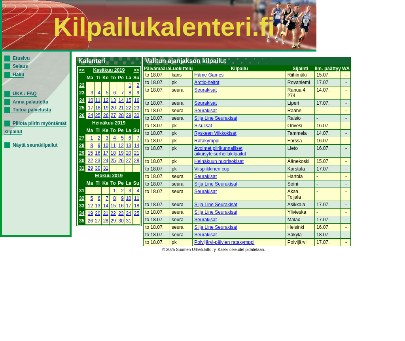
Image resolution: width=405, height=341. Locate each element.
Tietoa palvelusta (32, 110)
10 (90, 100)
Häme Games (208, 75)
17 (90, 108)
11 (97, 100)
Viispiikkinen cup (211, 169)
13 (113, 100)
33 (81, 206)
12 (105, 100)
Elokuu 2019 (109, 175)
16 (136, 100)
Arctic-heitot (206, 82)
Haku (18, 74)
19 (105, 108)
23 (81, 93)
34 (81, 213)
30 (136, 115)
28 (121, 115)
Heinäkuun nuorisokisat (219, 161)
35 (81, 221)
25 (81, 108)
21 (121, 108)
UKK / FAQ (25, 93)
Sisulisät (203, 125)
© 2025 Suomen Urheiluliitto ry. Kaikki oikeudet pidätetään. (213, 249)
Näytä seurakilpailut (35, 145)
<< (82, 70)
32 (81, 198)
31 (81, 168)
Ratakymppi (206, 141)
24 (81, 100)
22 (81, 85)
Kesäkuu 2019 (109, 70)
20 (113, 108)
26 (81, 115)
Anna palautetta (30, 102)
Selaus (20, 66)
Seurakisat (205, 90)
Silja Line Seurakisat (215, 118)
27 (113, 115)
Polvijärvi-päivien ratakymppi (224, 242)
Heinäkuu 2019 (108, 123)
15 (128, 100)
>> (136, 70)
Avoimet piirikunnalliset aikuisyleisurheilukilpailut (220, 151)
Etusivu (21, 58)
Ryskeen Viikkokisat (215, 133)
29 (128, 115)
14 (121, 100)
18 (97, 108)
